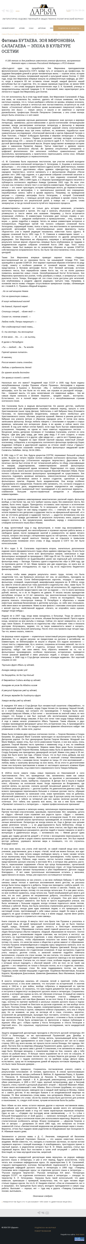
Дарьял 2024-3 (20, 34)
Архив (22, 28)
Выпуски (11, 34)
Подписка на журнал (45, 1227)
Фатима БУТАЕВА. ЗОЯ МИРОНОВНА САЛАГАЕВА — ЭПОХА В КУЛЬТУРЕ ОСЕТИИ (52, 34)
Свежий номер (8, 28)
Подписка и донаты (68, 28)
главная (4, 34)
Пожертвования (43, 1231)
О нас (31, 28)
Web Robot (80, 1234)
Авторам (42, 28)
